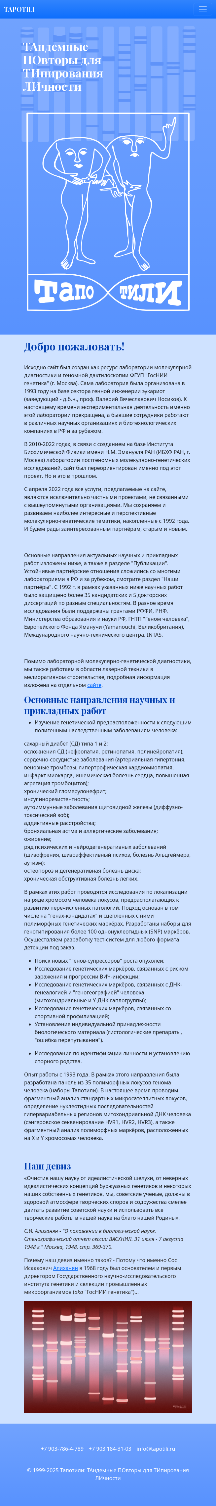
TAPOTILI (19, 9)
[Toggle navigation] (203, 9)
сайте (94, 685)
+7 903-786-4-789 (62, 1448)
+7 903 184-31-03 (110, 1448)
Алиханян (65, 1268)
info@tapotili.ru (156, 1448)
